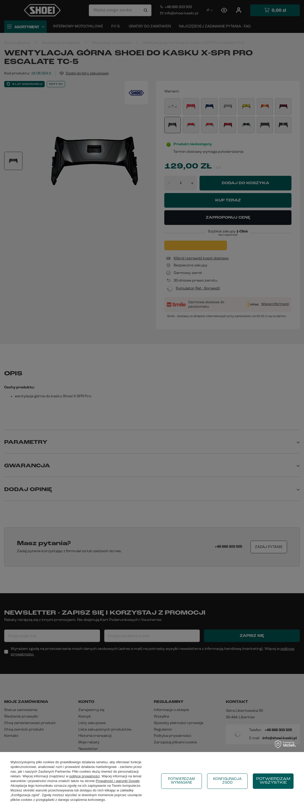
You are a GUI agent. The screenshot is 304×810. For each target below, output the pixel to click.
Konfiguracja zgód (227, 781)
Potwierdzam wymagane (181, 781)
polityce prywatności (84, 776)
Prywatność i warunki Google (118, 781)
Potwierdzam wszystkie (273, 781)
